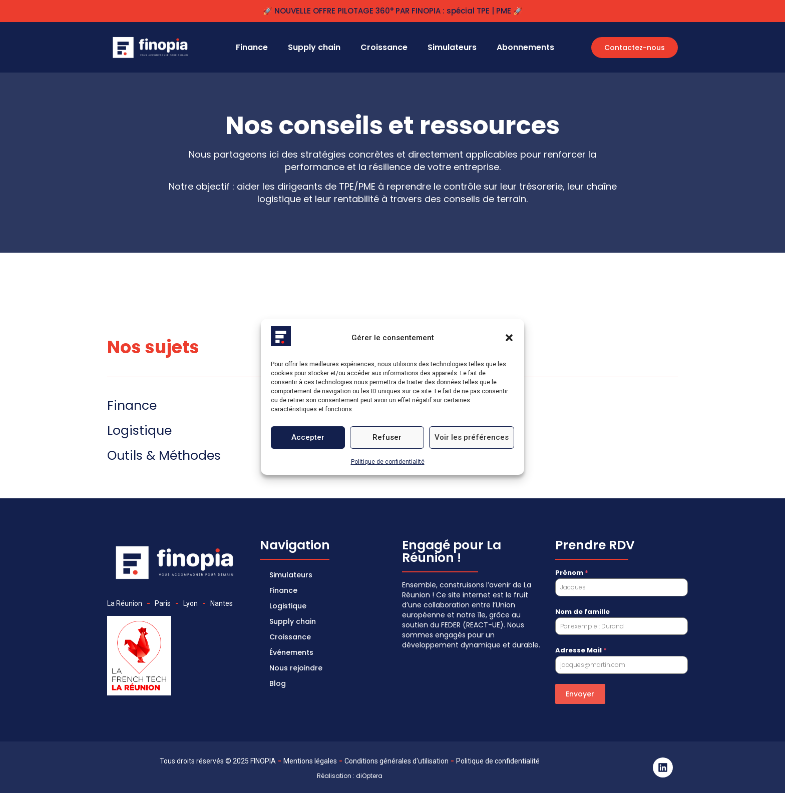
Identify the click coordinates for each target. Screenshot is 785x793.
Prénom (571, 572)
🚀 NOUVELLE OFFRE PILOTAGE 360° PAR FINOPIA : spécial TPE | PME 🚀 (393, 11)
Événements (292, 650)
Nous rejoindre (296, 665)
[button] (509, 338)
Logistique (288, 605)
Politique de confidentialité (388, 461)
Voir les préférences (472, 437)
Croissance (384, 47)
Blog (278, 680)
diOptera (369, 775)
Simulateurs (452, 47)
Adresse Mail (581, 650)
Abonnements (525, 47)
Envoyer (580, 694)
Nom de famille (582, 611)
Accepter (307, 437)
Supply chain (314, 47)
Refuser (387, 437)
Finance (252, 47)
